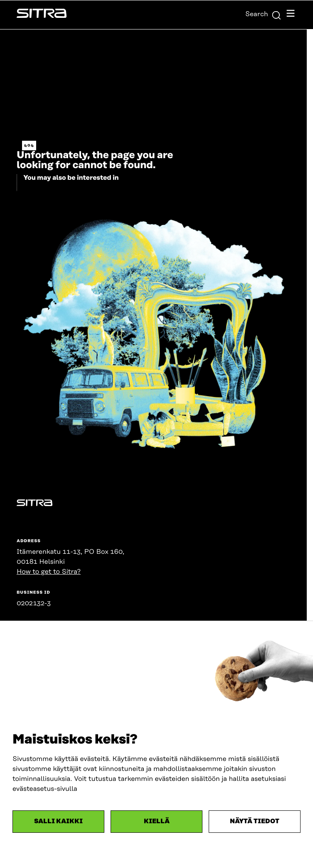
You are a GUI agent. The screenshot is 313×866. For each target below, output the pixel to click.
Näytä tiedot (254, 821)
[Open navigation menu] (290, 14)
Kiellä (157, 821)
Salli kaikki (58, 821)
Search (263, 14)
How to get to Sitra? (49, 571)
